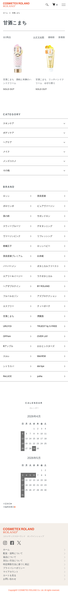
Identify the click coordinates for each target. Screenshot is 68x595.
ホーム (5, 13)
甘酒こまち (16, 13)
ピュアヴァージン (46, 206)
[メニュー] (63, 4)
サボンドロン (43, 216)
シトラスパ (8, 366)
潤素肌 (40, 316)
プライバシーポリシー (14, 568)
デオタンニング (44, 226)
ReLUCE (7, 376)
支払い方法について (13, 560)
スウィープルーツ (11, 226)
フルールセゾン (10, 296)
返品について (9, 557)
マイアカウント (10, 571)
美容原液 (41, 196)
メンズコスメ (9, 161)
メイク (6, 151)
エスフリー (8, 306)
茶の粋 (6, 216)
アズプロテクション (47, 296)
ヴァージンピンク (11, 236)
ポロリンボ (8, 206)
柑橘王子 (7, 246)
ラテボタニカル (44, 276)
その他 (6, 170)
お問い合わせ (9, 579)
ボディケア (8, 132)
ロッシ (6, 196)
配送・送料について (13, 553)
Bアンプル (8, 346)
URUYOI (7, 326)
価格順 (51, 37)
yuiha (39, 376)
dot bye (40, 366)
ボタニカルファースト (48, 266)
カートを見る (9, 575)
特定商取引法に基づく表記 (16, 564)
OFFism (7, 336)
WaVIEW (41, 356)
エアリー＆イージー (13, 276)
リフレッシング (44, 236)
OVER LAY (42, 336)
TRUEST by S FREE (47, 326)
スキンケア (8, 123)
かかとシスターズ (46, 346)
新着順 (61, 37)
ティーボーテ (43, 306)
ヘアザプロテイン (11, 286)
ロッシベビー (43, 246)
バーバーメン (9, 266)
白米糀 (40, 256)
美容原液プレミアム (13, 256)
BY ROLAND (43, 286)
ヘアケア (7, 142)
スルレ (6, 356)
